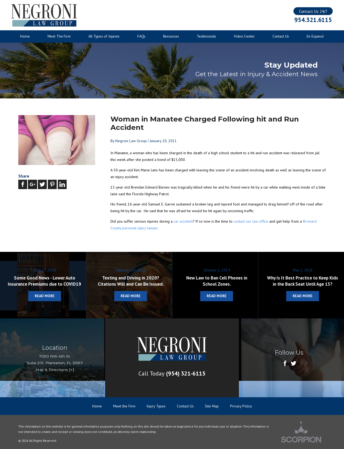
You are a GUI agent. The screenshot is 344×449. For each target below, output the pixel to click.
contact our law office (251, 221)
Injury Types (156, 406)
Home (97, 406)
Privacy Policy (241, 406)
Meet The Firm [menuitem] (59, 36)
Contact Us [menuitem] (281, 36)
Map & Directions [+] (54, 369)
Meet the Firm (124, 406)
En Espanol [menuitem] (315, 36)
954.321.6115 (313, 20)
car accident (183, 221)
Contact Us (185, 406)
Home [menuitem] (25, 36)
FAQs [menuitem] (141, 36)
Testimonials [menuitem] (206, 36)
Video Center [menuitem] (244, 36)
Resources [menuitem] (171, 36)
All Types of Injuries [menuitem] (104, 36)
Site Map (212, 406)
